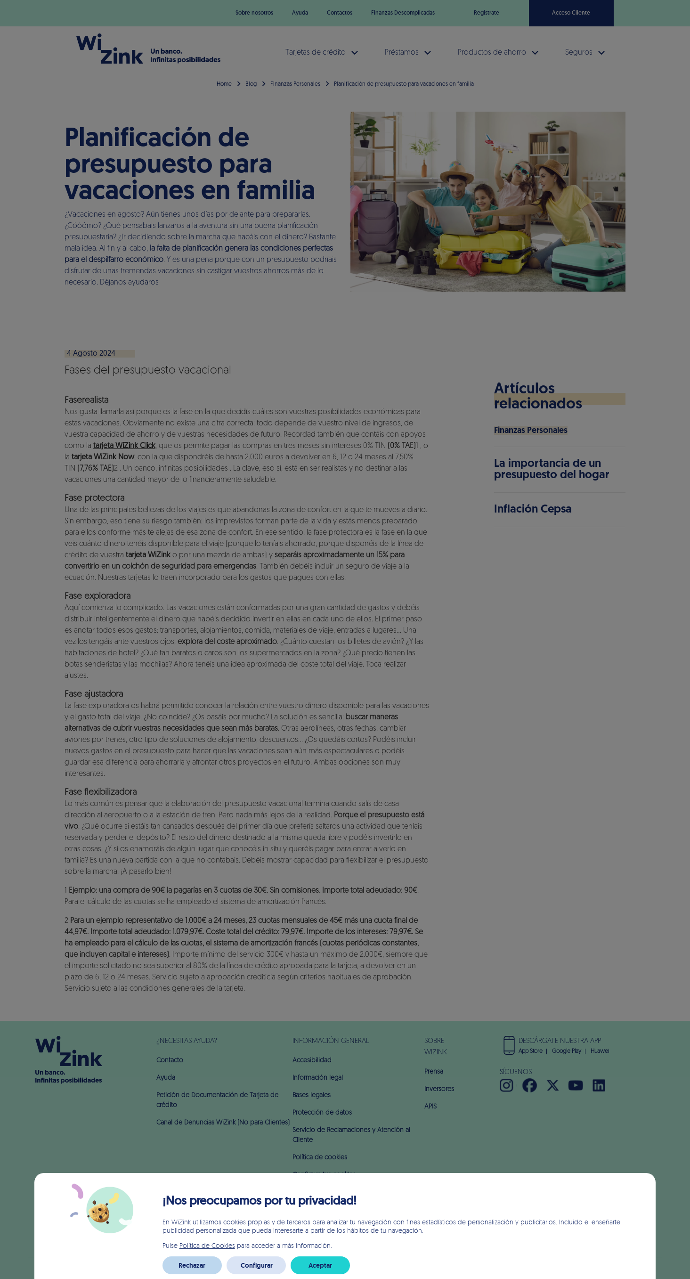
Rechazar (192, 1265)
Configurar (257, 1265)
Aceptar (320, 1265)
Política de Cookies (207, 1245)
